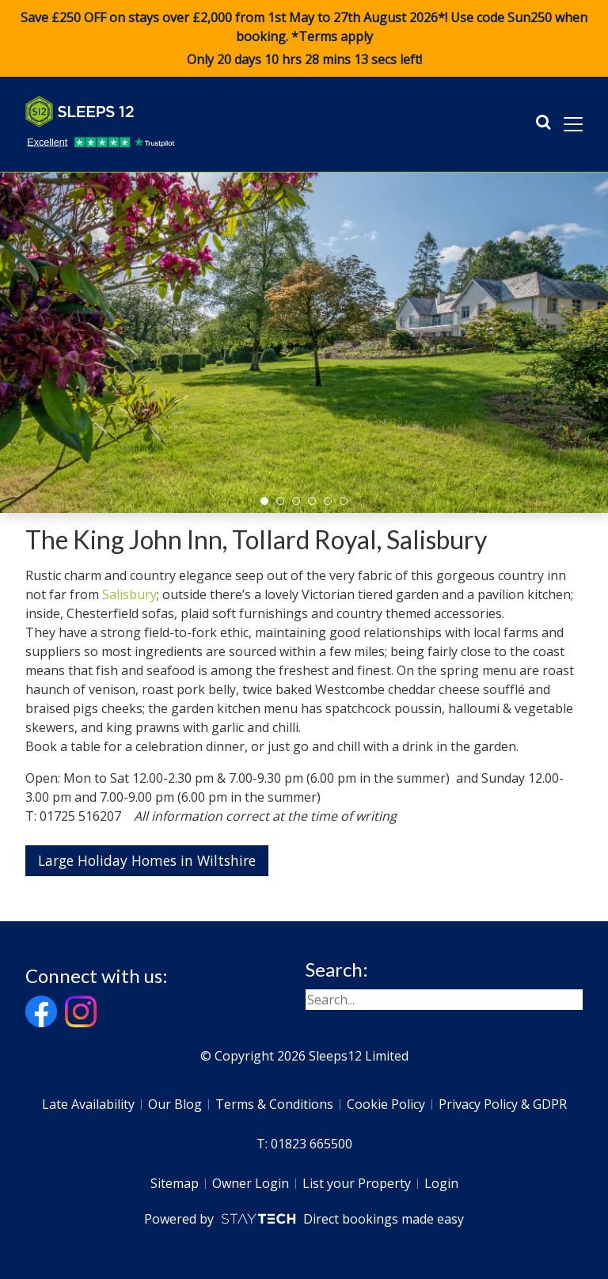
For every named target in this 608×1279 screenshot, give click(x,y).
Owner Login (250, 1183)
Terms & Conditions (274, 1104)
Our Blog (175, 1104)
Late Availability (88, 1104)
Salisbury (129, 594)
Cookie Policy (386, 1104)
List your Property (356, 1183)
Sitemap (174, 1183)
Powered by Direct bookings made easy (303, 1218)
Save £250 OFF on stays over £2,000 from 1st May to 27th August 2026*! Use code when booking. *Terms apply (304, 39)
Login (441, 1183)
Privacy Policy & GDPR (503, 1104)
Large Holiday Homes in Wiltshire (147, 860)
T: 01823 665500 (304, 1143)
